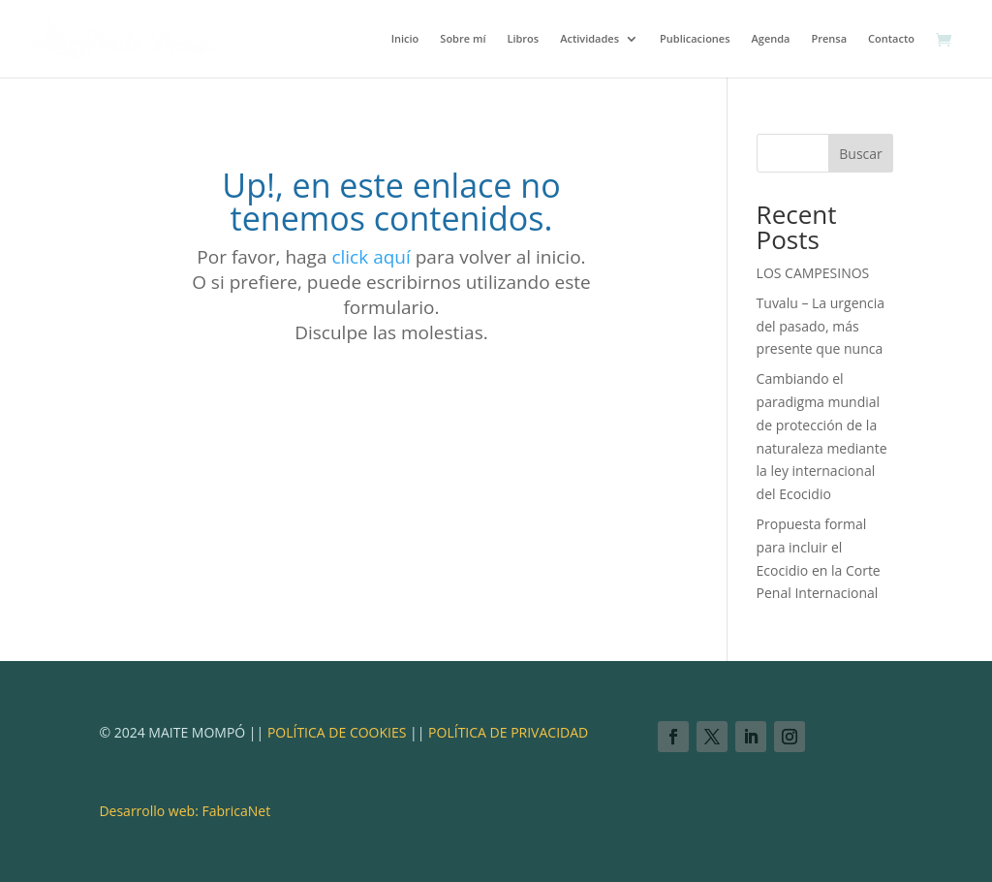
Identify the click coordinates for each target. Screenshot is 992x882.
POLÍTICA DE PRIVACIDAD (508, 732)
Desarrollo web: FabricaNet (184, 811)
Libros (523, 39)
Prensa (829, 39)
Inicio (405, 39)
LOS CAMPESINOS (813, 273)
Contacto (891, 39)
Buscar (861, 153)
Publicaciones (695, 39)
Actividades (589, 39)
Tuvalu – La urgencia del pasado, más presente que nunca (821, 326)
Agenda (771, 39)
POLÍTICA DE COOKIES (335, 732)
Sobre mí (462, 39)
